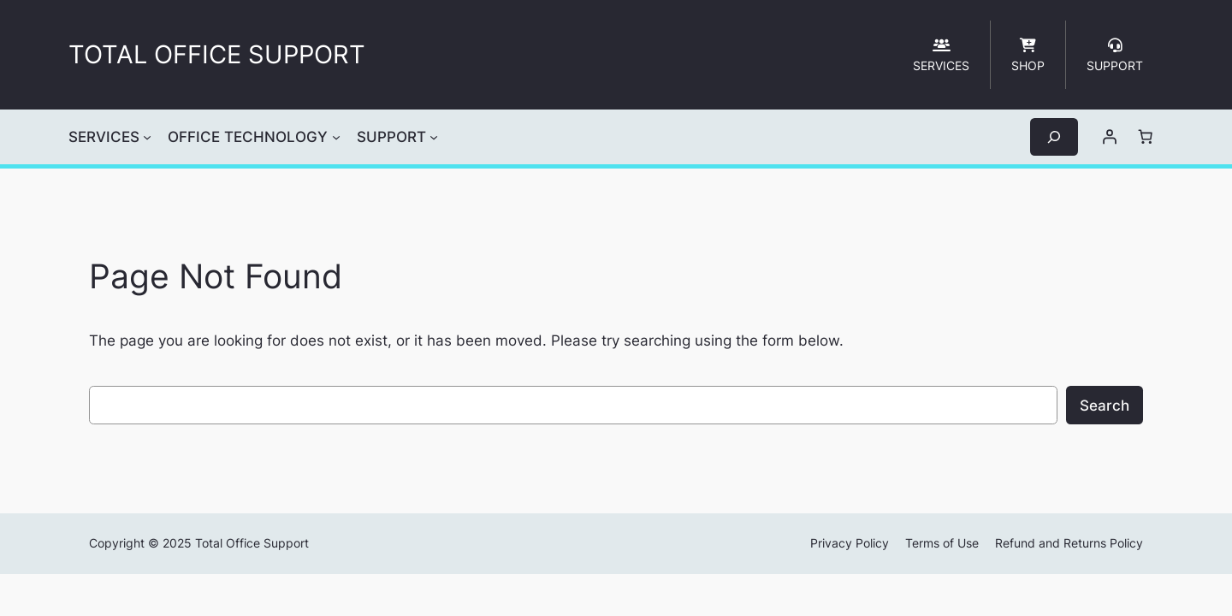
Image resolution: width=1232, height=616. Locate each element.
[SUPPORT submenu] (433, 137)
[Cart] (1146, 137)
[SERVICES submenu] (147, 137)
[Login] (1110, 137)
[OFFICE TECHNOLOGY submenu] (336, 137)
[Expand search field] (1054, 136)
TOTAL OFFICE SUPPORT (216, 54)
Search (1104, 405)
